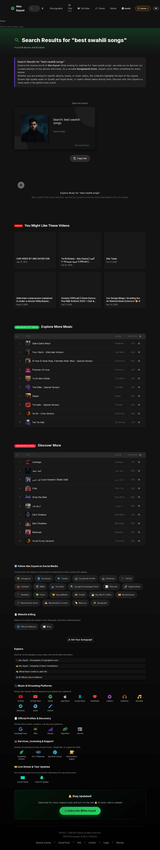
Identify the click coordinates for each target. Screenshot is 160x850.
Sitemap (120, 843)
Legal (106, 843)
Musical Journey (43, 843)
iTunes (101, 8)
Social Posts (64, 843)
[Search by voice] (43, 8)
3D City (71, 8)
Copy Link (80, 158)
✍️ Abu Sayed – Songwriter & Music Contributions (37, 666)
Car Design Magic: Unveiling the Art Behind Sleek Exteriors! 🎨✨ (123, 299)
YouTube (85, 8)
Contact (92, 843)
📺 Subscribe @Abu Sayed (80, 810)
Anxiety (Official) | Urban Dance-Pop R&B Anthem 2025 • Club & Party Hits (78, 300)
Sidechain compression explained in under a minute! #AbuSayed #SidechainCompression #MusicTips (34, 300)
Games (143, 8)
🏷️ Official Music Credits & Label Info (31, 672)
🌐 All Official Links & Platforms (29, 677)
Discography (57, 8)
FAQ (79, 843)
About (114, 8)
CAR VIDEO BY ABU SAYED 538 (33, 258)
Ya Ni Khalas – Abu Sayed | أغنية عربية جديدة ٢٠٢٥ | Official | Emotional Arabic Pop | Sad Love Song (78, 260)
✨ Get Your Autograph (80, 639)
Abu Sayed (17, 8)
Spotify (127, 8)
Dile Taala (111, 258)
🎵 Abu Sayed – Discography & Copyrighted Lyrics (37, 660)
